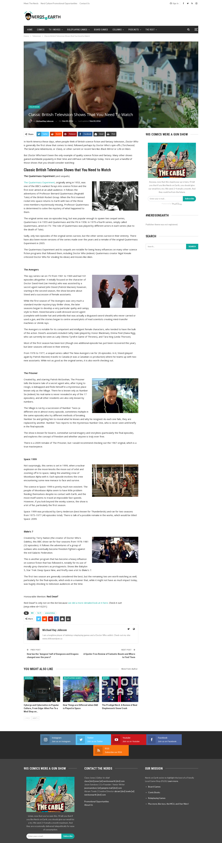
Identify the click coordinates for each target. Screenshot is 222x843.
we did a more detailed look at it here (88, 602)
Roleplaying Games (77, 29)
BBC (32, 613)
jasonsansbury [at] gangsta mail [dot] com (103, 777)
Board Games (101, 29)
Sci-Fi (39, 613)
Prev (27, 718)
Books (105, 678)
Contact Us (85, 3)
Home (30, 29)
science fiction (50, 613)
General (28, 678)
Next (35, 718)
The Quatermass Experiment (39, 182)
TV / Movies (55, 29)
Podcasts (133, 29)
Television (34, 107)
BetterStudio (193, 838)
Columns (117, 29)
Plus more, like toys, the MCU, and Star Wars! (168, 793)
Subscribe (189, 198)
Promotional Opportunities (96, 790)
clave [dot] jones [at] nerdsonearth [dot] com (104, 770)
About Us (88, 794)
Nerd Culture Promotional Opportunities (59, 3)
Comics (40, 29)
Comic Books (154, 781)
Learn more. (173, 770)
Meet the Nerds (31, 3)
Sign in (174, 3)
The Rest (150, 29)
